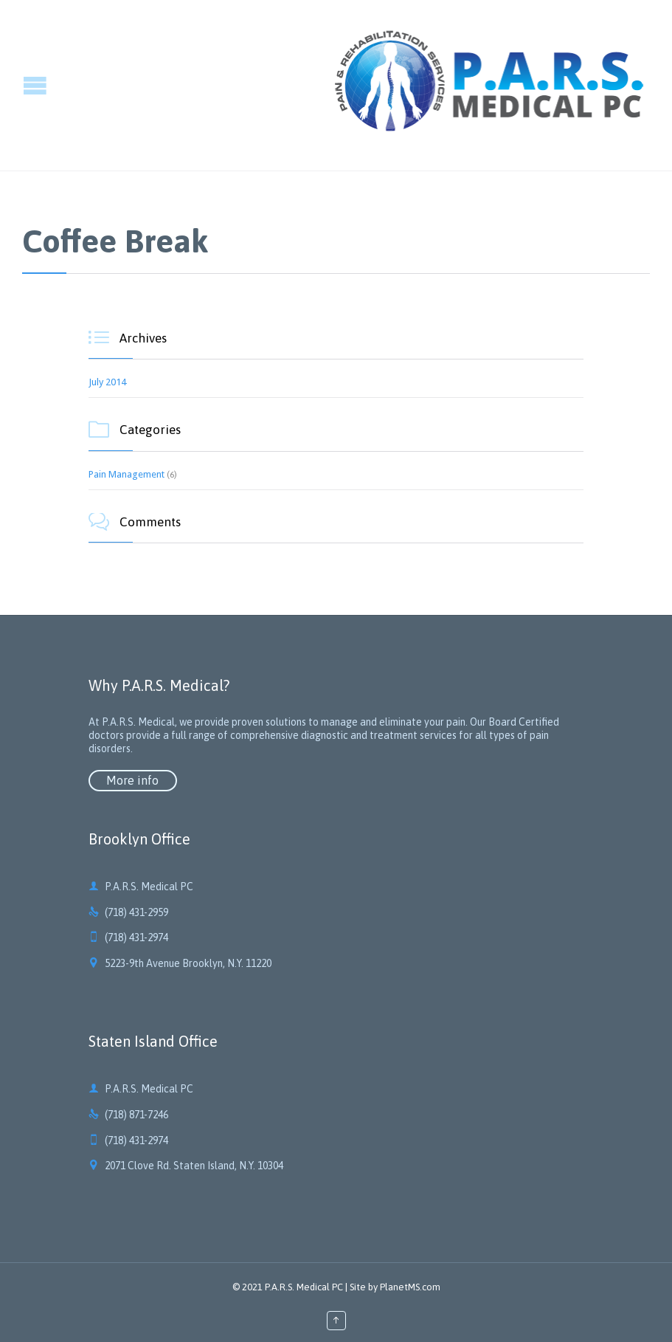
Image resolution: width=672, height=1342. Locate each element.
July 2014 (107, 382)
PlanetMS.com (410, 1287)
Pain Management (126, 474)
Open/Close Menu (13, 85)
